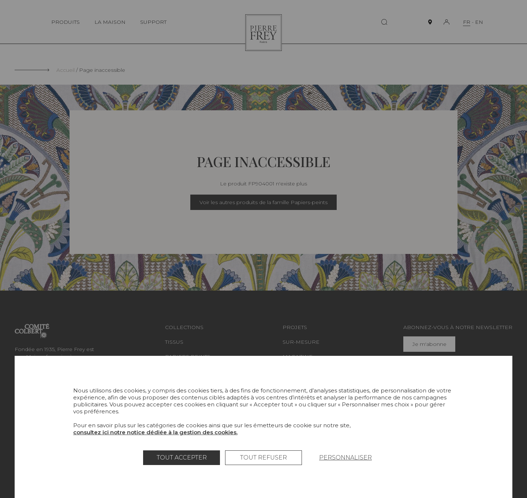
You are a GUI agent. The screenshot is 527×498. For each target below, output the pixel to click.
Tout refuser (263, 457)
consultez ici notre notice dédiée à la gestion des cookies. (155, 432)
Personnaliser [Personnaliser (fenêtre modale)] (345, 457)
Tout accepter (182, 457)
